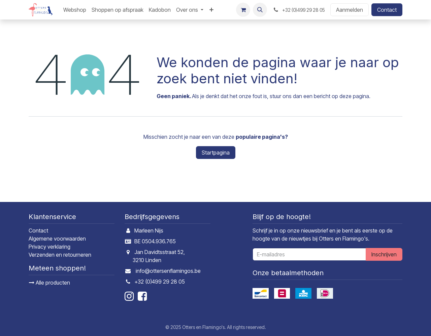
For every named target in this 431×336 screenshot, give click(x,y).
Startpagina (216, 152)
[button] (260, 10)
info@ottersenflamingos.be (168, 270)
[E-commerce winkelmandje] (243, 10)
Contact (387, 9)
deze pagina (354, 96)
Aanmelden (349, 9)
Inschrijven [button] (384, 254)
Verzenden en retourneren (60, 254)
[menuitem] (75, 9)
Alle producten (49, 282)
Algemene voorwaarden (57, 238)
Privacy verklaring (49, 246)
